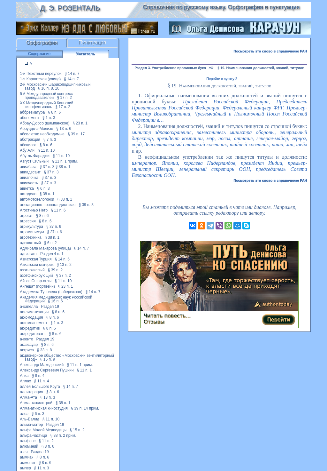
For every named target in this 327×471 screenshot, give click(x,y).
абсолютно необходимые (42, 134)
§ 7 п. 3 (49, 139)
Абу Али (27, 150)
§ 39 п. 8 (86, 205)
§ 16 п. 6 (55, 301)
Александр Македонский (42, 365)
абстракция (30, 139)
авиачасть (29, 183)
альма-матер (31, 424)
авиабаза (28, 166)
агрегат (26, 215)
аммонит (27, 462)
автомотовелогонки (37, 199)
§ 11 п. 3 (41, 468)
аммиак (26, 457)
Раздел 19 (50, 306)
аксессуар (29, 344)
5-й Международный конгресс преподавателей (46, 96)
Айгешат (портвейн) (37, 286)
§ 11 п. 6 (58, 210)
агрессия (28, 221)
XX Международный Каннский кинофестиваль (46, 105)
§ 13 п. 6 (63, 128)
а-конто (26, 339)
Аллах (25, 381)
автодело (28, 194)
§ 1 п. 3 (48, 118)
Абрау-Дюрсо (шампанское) (44, 123)
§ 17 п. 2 (64, 97)
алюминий (29, 446)
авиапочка (29, 177)
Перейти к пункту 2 (221, 79)
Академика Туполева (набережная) (51, 292)
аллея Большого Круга (40, 386)
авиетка (27, 188)
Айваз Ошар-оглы (35, 281)
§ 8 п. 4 (38, 375)
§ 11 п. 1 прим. (65, 161)
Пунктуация (93, 42)
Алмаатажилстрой (36, 403)
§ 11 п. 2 (46, 441)
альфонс (27, 441)
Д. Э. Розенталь (70, 8)
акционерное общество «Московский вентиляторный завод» (67, 357)
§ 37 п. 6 (53, 226)
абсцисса (28, 145)
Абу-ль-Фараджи (34, 156)
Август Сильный (34, 161)
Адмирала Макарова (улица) (45, 248)
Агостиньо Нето (34, 210)
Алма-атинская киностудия (44, 408)
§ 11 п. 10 (46, 150)
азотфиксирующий (36, 275)
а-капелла (29, 306)
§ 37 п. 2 (63, 275)
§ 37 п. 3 (47, 166)
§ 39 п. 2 (55, 270)
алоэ (24, 413)
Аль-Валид (29, 419)
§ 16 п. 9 (47, 359)
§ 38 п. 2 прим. (63, 435)
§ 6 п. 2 (50, 243)
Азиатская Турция (35, 259)
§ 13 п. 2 (64, 264)
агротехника (30, 237)
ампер (25, 468)
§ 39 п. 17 (76, 134)
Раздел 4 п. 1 (52, 253)
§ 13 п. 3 (47, 397)
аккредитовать (32, 333)
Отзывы (154, 322)
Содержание (39, 54)
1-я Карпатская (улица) (40, 79)
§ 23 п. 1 (79, 123)
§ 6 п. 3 (43, 188)
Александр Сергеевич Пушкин (46, 370)
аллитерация (31, 392)
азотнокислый (32, 270)
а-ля (23, 452)
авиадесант (30, 172)
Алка (24, 375)
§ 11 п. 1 (84, 370)
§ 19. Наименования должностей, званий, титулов (260, 68)
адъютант (28, 253)
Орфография (41, 42)
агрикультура (31, 226)
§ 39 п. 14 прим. (85, 408)
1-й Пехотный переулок (40, 73)
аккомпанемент (33, 323)
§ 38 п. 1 (63, 166)
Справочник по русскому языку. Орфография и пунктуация (221, 7)
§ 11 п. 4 (41, 381)
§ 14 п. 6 (62, 259)
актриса (27, 350)
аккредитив (30, 328)
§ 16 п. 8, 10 (48, 88)
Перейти (278, 319)
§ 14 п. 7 (72, 73)
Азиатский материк (36, 264)
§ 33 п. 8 (44, 350)
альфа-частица (33, 435)
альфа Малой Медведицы (43, 430)
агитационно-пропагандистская (47, 205)
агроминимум (32, 232)
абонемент (29, 118)
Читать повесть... (167, 316)
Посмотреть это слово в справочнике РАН (270, 51)
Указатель (85, 54)
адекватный (30, 243)
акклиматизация (34, 312)
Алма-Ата (28, 397)
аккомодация (31, 317)
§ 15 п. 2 (77, 430)
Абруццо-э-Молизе (36, 128)
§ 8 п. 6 (54, 112)
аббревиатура (32, 112)
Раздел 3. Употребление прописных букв (170, 68)
